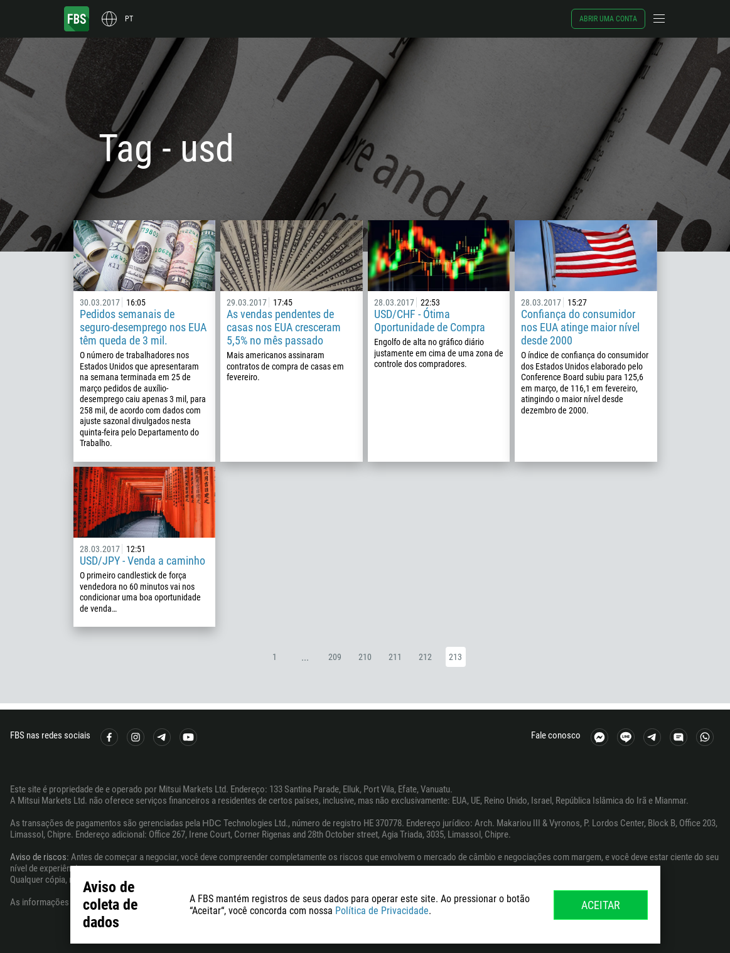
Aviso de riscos (38, 857)
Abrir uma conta (608, 18)
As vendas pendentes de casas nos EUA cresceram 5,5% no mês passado (284, 327)
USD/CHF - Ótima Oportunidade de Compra (429, 320)
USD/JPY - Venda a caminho (142, 560)
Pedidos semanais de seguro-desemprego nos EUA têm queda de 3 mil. (143, 327)
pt (129, 18)
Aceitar (600, 905)
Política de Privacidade (382, 911)
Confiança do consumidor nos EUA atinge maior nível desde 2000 (580, 327)
